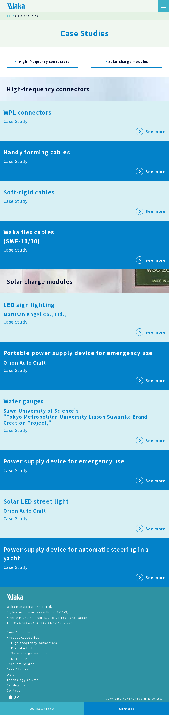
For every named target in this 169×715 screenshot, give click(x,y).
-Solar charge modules (29, 653)
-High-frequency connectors (33, 642)
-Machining (19, 658)
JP (14, 697)
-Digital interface (24, 648)
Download (42, 708)
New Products (18, 632)
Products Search (20, 664)
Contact (13, 690)
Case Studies (18, 669)
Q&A (10, 674)
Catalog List (17, 685)
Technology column (23, 679)
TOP (10, 16)
